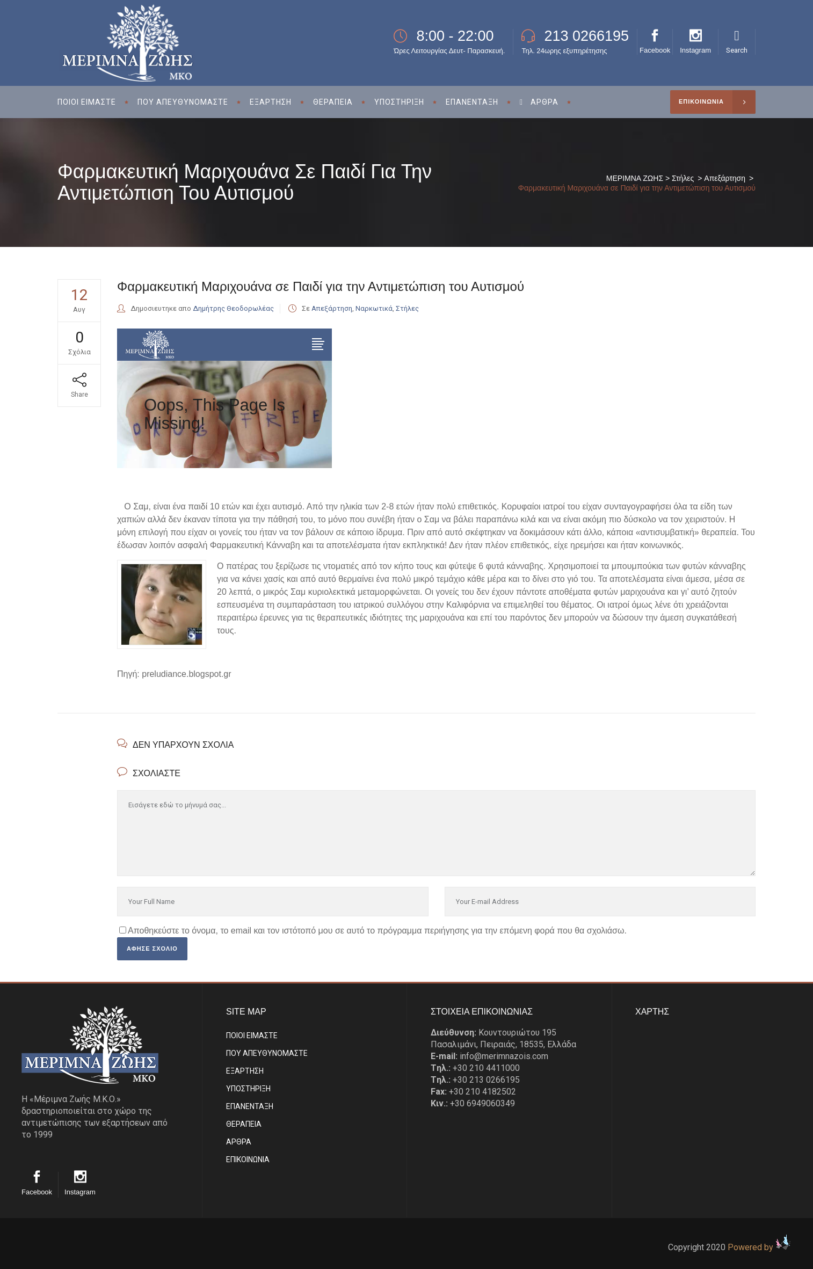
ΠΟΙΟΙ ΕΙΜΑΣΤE (252, 1035)
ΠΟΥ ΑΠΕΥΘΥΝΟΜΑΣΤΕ (267, 1053)
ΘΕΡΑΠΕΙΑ (244, 1124)
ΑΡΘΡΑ (238, 1141)
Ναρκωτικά (374, 308)
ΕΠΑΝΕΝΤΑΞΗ (249, 1106)
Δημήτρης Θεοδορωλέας (233, 308)
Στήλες (683, 178)
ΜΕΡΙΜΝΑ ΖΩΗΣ (634, 178)
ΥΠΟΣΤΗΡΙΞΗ (248, 1088)
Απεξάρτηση (724, 178)
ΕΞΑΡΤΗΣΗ (245, 1071)
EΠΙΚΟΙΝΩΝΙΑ (248, 1159)
